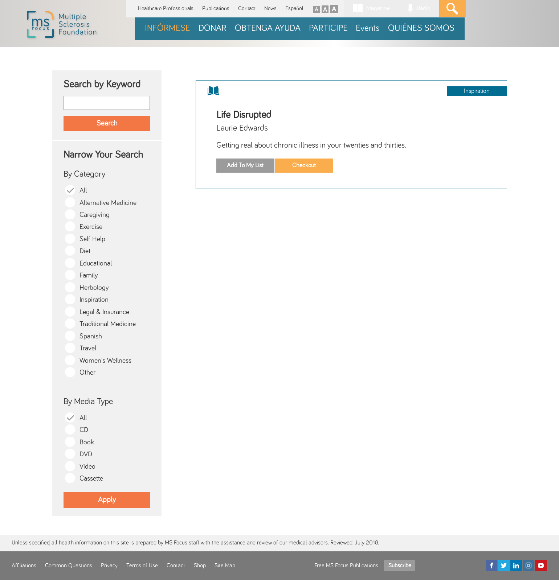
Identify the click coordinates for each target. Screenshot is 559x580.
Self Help (92, 239)
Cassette (91, 478)
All (83, 190)
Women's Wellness (105, 360)
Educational (95, 263)
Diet (84, 251)
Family (88, 275)
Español (294, 8)
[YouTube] (541, 565)
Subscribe (399, 565)
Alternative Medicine (107, 202)
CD (83, 430)
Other (87, 372)
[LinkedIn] (516, 565)
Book (86, 442)
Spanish (90, 336)
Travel (87, 348)
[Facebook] (491, 565)
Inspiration (94, 299)
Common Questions (68, 565)
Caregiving (94, 214)
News (270, 8)
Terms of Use (142, 565)
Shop (200, 565)
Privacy (109, 565)
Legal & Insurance (104, 312)
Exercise (90, 226)
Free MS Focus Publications (346, 565)
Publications (215, 8)
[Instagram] (528, 565)
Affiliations (24, 565)
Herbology (94, 287)
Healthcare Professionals (165, 8)
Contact (247, 8)
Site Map (225, 565)
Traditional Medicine (107, 324)
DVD (85, 454)
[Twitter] (504, 565)
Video (87, 466)
